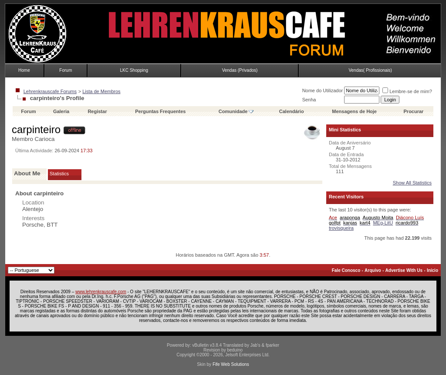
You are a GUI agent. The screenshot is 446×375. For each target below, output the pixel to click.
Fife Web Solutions (231, 364)
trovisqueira (341, 228)
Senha (309, 99)
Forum (65, 70)
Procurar (414, 111)
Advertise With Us (403, 270)
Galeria (61, 111)
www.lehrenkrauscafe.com (100, 291)
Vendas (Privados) (240, 70)
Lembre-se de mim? (407, 91)
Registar (97, 111)
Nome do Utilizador (322, 90)
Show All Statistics (412, 182)
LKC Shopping (134, 70)
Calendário (291, 111)
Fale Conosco (346, 270)
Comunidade (236, 111)
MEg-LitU (383, 222)
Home (24, 70)
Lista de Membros (101, 91)
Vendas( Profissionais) (370, 70)
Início (432, 270)
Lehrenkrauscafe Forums (50, 91)
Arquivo (373, 270)
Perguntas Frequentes (160, 111)
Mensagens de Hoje (354, 111)
